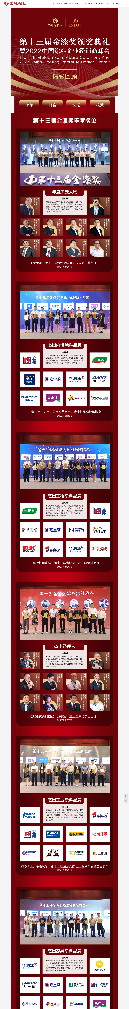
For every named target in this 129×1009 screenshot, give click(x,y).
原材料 (101, 3)
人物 (65, 3)
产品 (82, 3)
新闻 (58, 3)
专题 (76, 3)
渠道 (89, 3)
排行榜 (115, 3)
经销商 (71, 3)
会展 (95, 3)
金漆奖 (107, 3)
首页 (54, 3)
